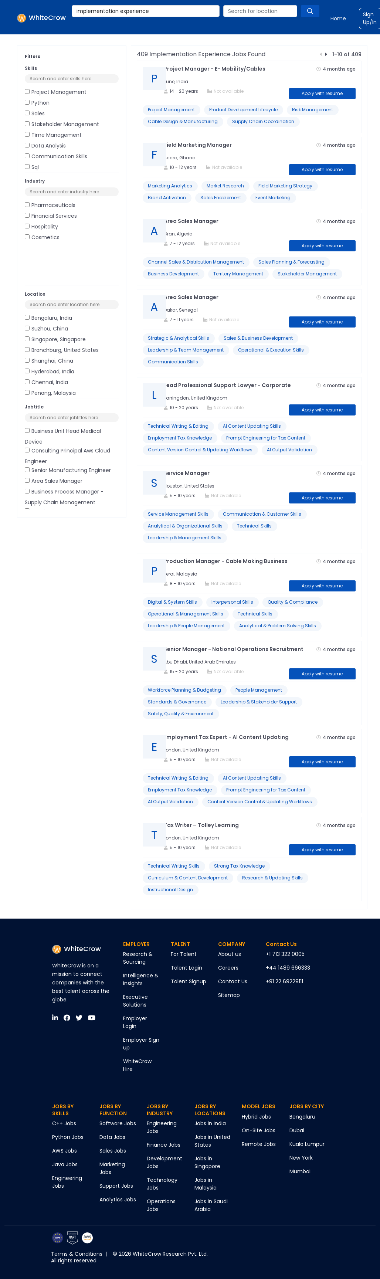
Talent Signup (188, 981)
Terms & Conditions (76, 1254)
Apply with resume (322, 93)
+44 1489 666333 (288, 967)
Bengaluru (302, 1116)
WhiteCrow (76, 948)
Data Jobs (112, 1137)
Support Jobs (116, 1186)
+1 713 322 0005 (285, 954)
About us (229, 954)
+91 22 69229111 (284, 981)
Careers (228, 967)
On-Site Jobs (258, 1130)
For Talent (184, 954)
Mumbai (300, 1171)
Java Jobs (65, 1164)
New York (301, 1157)
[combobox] (146, 11)
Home (338, 18)
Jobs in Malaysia (205, 1183)
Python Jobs (68, 1137)
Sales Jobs (112, 1150)
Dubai (296, 1130)
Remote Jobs (259, 1144)
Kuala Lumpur (307, 1144)
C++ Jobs (64, 1123)
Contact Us (232, 981)
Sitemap (229, 995)
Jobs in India (210, 1123)
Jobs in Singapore (207, 1162)
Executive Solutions (135, 1000)
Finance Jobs (163, 1145)
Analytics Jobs (117, 1199)
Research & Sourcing (138, 958)
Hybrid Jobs (256, 1116)
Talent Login (186, 967)
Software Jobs (117, 1123)
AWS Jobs (64, 1150)
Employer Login (135, 1022)
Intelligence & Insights (141, 979)
